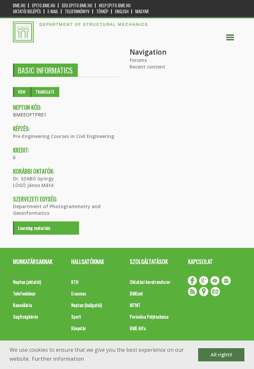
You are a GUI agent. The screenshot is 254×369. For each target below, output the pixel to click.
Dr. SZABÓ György (33, 178)
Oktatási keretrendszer (150, 281)
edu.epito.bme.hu (77, 5)
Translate (44, 92)
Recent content (147, 67)
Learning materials (34, 227)
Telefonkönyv (77, 11)
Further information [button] (58, 358)
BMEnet (136, 293)
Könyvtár (78, 328)
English (122, 11)
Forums (138, 60)
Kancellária (22, 304)
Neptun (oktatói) (27, 281)
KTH (74, 281)
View (21, 92)
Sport (76, 316)
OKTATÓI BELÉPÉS (27, 11)
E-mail (53, 11)
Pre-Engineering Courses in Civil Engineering (63, 136)
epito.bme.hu (43, 5)
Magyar (142, 11)
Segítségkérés (25, 316)
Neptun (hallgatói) (86, 304)
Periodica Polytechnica (149, 316)
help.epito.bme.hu (115, 5)
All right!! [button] (221, 354)
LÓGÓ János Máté (33, 185)
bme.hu (19, 5)
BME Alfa (138, 328)
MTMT (135, 304)
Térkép (102, 11)
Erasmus (78, 293)
